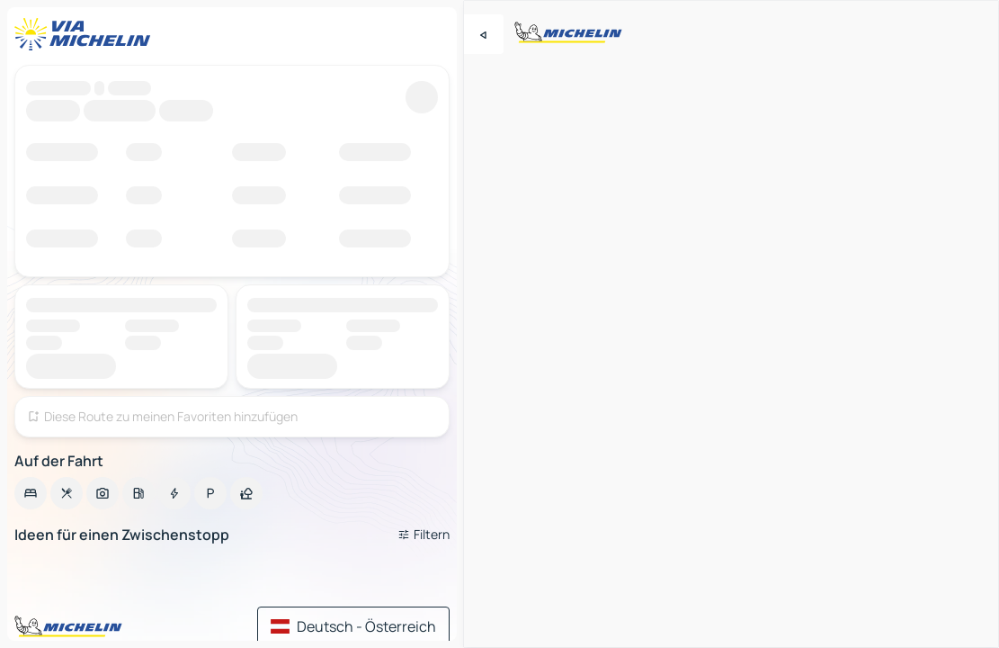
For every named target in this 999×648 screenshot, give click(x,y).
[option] (30, 493)
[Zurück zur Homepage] (86, 34)
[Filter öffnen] (423, 534)
